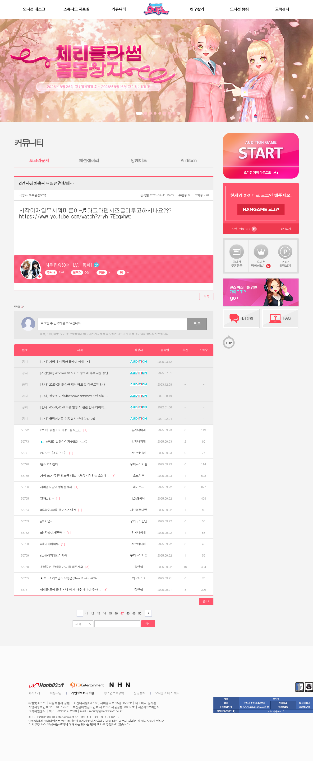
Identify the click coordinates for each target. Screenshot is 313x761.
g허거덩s (45, 521)
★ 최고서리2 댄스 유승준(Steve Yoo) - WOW (68, 578)
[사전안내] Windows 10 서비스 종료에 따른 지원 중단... (75, 373)
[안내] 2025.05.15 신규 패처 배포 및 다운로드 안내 (72, 384)
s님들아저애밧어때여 (53, 555)
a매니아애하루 (52, 544)
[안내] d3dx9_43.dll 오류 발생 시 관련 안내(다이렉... (73, 407)
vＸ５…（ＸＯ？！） (56, 453)
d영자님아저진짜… (55, 532)
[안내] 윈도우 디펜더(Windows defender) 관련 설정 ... (74, 396)
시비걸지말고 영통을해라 (59, 487)
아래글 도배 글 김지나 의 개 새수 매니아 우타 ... (73, 589)
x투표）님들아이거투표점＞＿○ (63, 430)
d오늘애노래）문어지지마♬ (61, 510)
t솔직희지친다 (49, 464)
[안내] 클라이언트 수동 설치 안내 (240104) (67, 419)
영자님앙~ (50, 498)
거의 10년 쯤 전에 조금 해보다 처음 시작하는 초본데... (77, 475)
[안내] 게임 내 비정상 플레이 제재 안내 (65, 362)
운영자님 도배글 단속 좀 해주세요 (64, 567)
